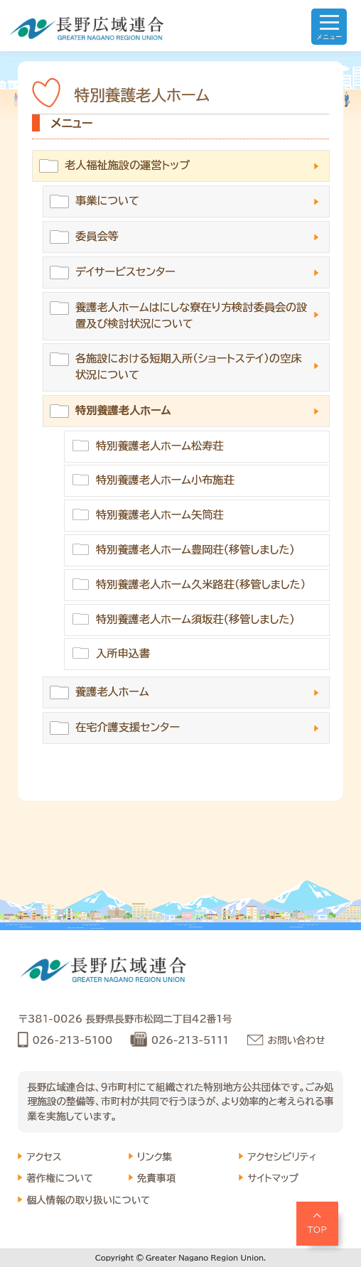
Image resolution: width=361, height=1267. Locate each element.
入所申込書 (123, 653)
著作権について (59, 1178)
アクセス (43, 1157)
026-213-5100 (72, 1040)
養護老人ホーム (112, 691)
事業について (107, 200)
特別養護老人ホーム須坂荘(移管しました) (195, 619)
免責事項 (156, 1178)
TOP (318, 1229)
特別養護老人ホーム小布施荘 (165, 480)
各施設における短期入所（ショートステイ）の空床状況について (188, 366)
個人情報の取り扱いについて (88, 1200)
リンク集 (154, 1157)
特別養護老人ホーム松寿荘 (160, 446)
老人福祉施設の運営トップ (127, 165)
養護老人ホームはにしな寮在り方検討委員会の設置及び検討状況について (191, 315)
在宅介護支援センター (127, 727)
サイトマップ (272, 1178)
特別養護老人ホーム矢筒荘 (160, 515)
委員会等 (97, 236)
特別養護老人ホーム (123, 410)
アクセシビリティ (281, 1157)
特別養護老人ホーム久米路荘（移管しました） (201, 584)
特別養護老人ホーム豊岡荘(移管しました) (195, 549)
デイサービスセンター (125, 271)
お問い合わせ (296, 1040)
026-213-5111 (190, 1040)
